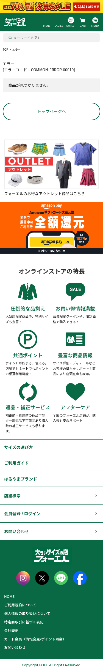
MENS (46, 25)
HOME (9, 596)
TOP (5, 49)
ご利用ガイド (16, 463)
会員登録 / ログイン (22, 513)
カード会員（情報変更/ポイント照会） (35, 639)
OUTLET (71, 25)
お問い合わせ (16, 531)
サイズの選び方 (18, 447)
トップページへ (51, 111)
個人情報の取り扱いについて (27, 613)
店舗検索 (12, 495)
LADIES (59, 25)
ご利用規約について (20, 604)
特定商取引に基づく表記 (23, 621)
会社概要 (11, 630)
